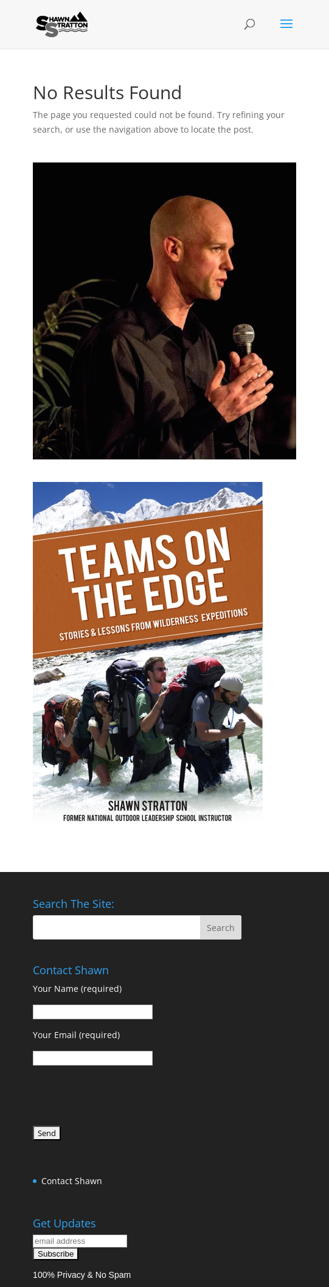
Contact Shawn (71, 1181)
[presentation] (125, 1097)
